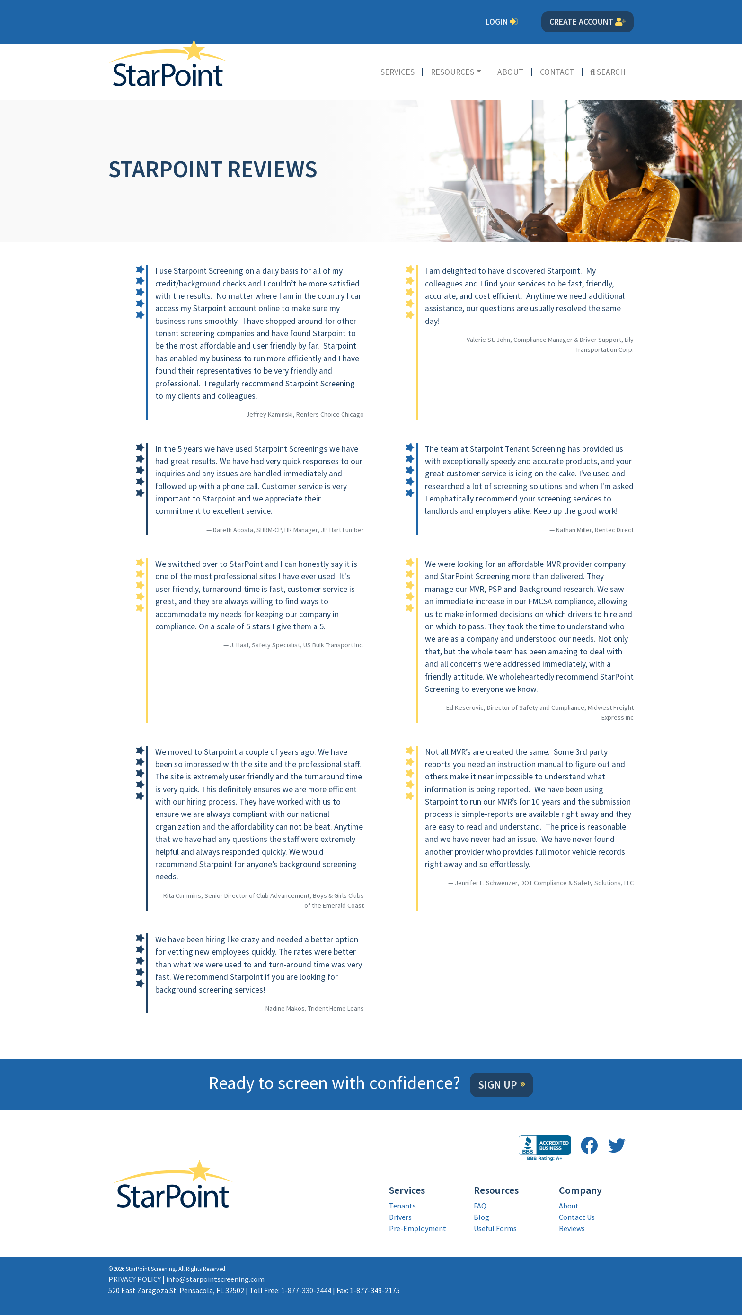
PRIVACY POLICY (134, 1279)
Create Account (587, 22)
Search (608, 72)
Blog (481, 1217)
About (510, 72)
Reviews (572, 1228)
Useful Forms (495, 1228)
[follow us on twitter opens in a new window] (617, 1146)
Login (502, 22)
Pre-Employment (417, 1228)
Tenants (402, 1205)
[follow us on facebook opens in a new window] (589, 1146)
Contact (557, 72)
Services (397, 72)
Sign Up (497, 1084)
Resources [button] (452, 72)
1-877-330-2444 (306, 1290)
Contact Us (577, 1217)
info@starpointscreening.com (215, 1279)
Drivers (400, 1217)
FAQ (480, 1205)
